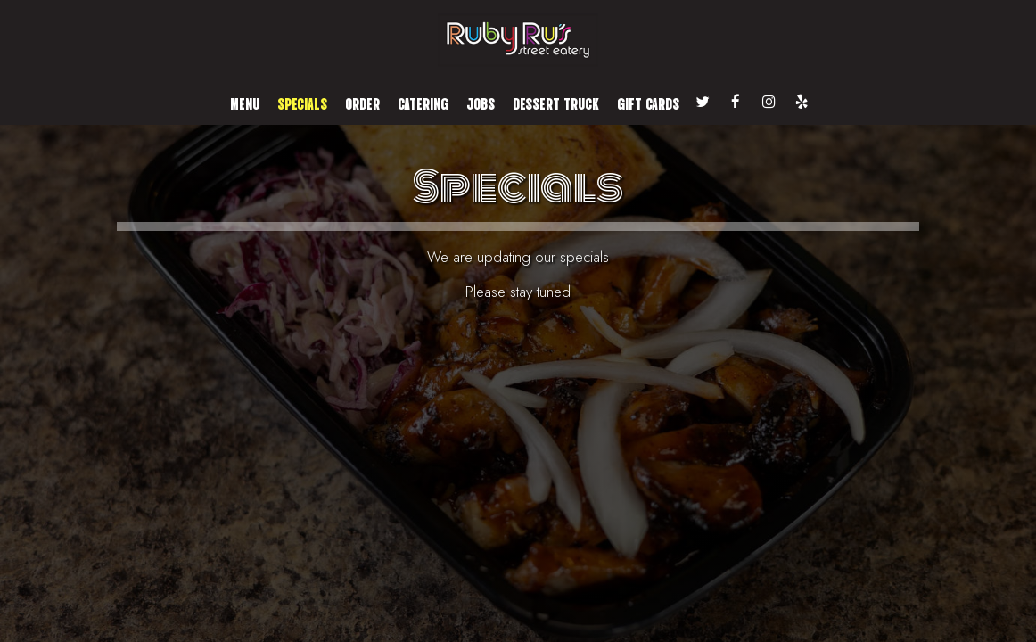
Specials (302, 102)
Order (362, 102)
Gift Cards (648, 102)
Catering (423, 102)
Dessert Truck (556, 102)
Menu (244, 102)
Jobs (480, 102)
